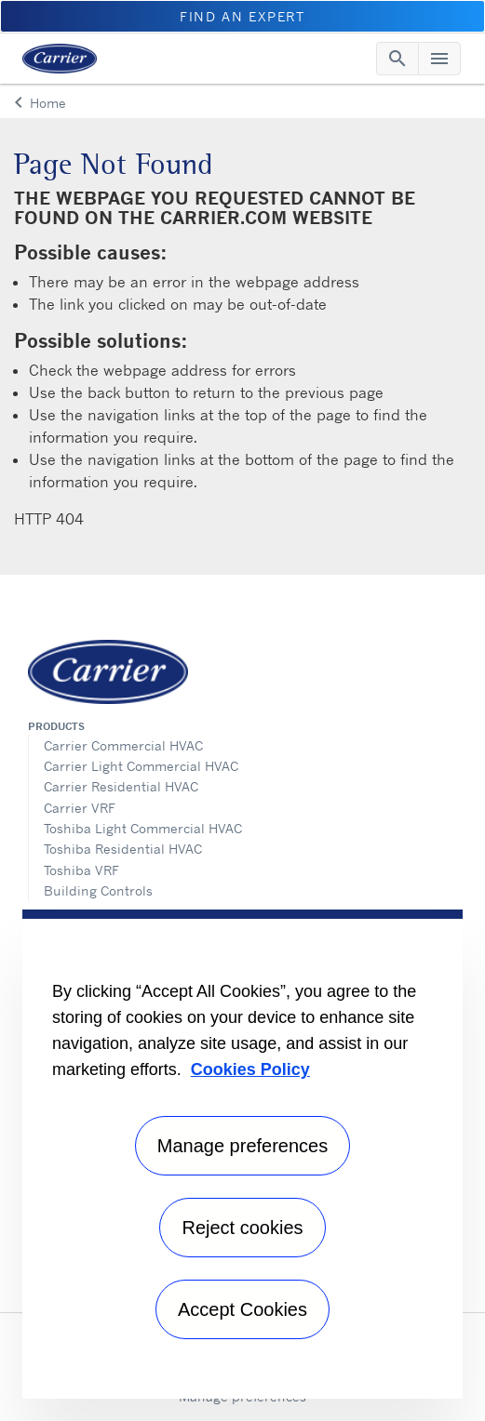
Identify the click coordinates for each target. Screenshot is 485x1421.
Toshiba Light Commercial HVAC (143, 828)
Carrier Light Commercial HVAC (141, 766)
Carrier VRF (79, 808)
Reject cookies (242, 1227)
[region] (242, 1154)
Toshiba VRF (81, 870)
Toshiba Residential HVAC (123, 849)
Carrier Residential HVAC (121, 786)
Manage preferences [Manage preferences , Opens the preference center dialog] (242, 1145)
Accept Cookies (242, 1309)
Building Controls (98, 890)
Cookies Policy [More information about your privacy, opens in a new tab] (250, 1069)
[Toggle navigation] (397, 58)
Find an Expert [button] (242, 16)
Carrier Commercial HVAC (123, 745)
